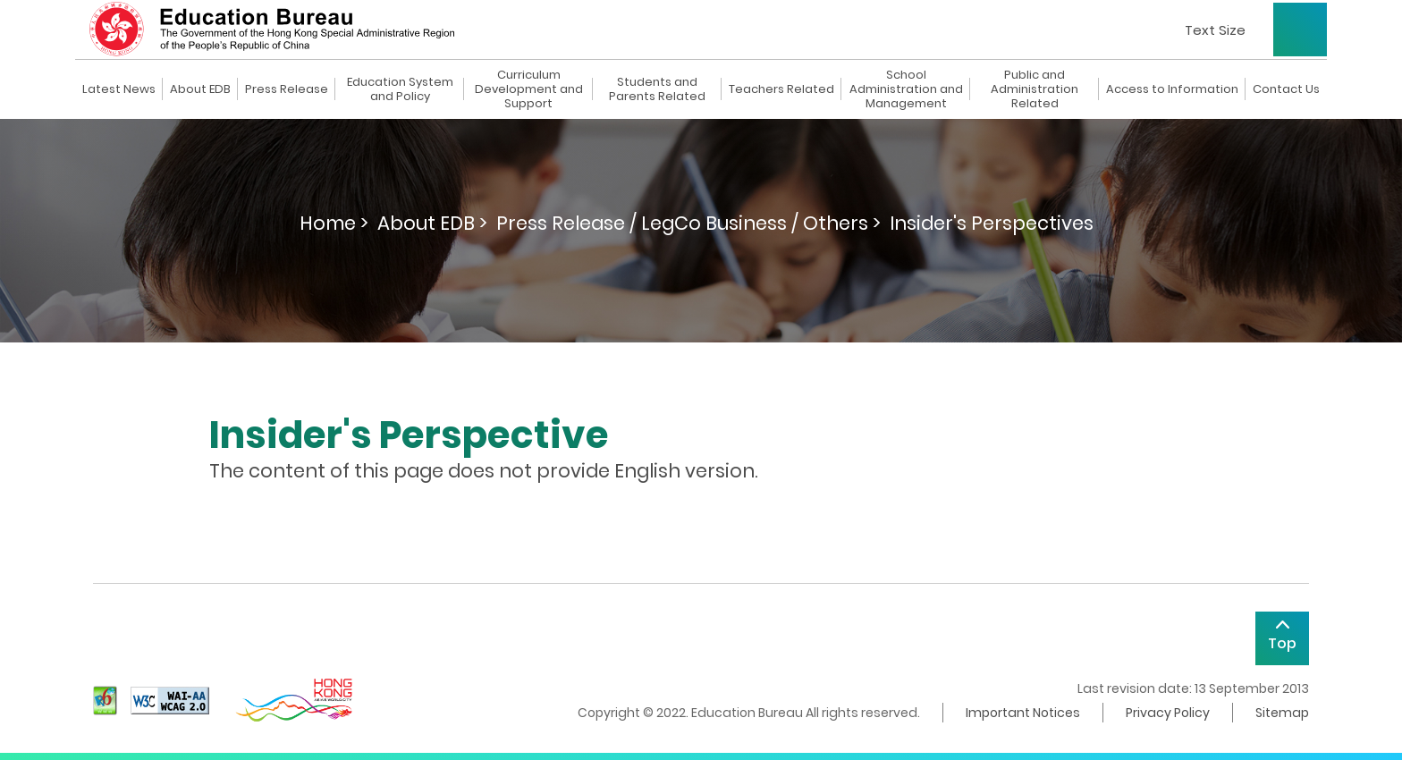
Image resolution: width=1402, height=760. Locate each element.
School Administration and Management (906, 89)
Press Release (286, 89)
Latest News (119, 89)
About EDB (200, 89)
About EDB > (432, 223)
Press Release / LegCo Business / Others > (688, 223)
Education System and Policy (400, 89)
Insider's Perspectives (992, 223)
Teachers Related (781, 89)
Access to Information (1172, 89)
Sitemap (1282, 713)
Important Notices (1023, 713)
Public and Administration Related (1034, 89)
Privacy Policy (1168, 713)
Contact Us (1286, 89)
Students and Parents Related (657, 89)
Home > (334, 223)
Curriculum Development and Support (529, 89)
